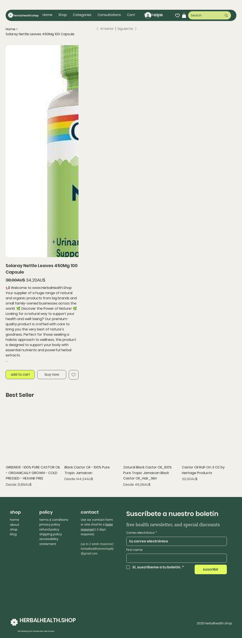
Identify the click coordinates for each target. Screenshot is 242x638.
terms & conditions (53, 520)
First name (134, 550)
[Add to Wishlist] (74, 375)
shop (14, 529)
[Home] (10, 29)
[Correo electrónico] (175, 541)
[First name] (175, 558)
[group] (121, 447)
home (14, 520)
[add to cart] (20, 374)
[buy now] (51, 374)
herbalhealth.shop (26, 15)
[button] (82, 14)
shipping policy (50, 534)
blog (13, 534)
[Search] (203, 15)
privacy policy (49, 524)
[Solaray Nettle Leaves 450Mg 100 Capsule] (40, 34)
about (14, 525)
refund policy (49, 529)
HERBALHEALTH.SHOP (47, 620)
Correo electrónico (141, 533)
